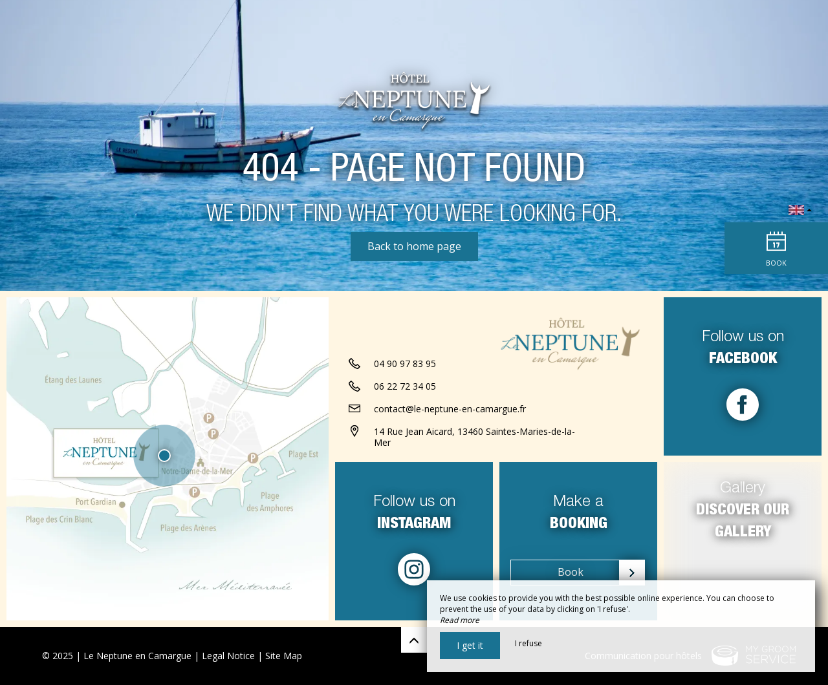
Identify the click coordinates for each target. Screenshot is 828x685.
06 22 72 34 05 (405, 386)
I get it (470, 645)
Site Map (283, 655)
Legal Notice (228, 655)
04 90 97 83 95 (405, 363)
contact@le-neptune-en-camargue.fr (450, 409)
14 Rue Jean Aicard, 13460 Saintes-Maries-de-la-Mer (474, 436)
